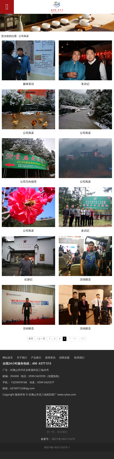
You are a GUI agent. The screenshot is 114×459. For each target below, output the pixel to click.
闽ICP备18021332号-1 (57, 447)
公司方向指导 (28, 182)
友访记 (85, 84)
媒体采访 (28, 84)
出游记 (28, 279)
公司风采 (24, 36)
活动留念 (85, 279)
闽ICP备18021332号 (63, 439)
